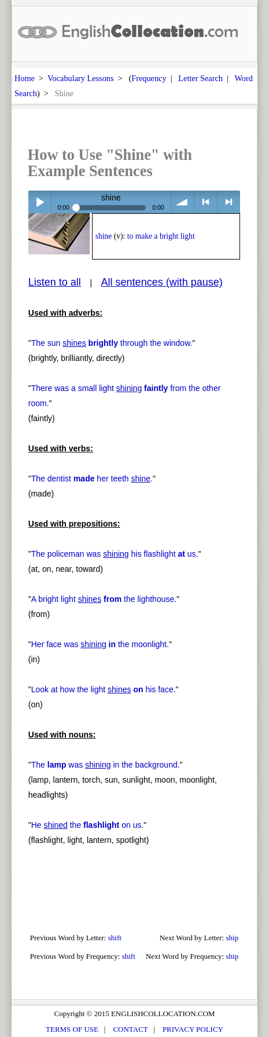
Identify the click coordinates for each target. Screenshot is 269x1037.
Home (24, 78)
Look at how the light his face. (103, 689)
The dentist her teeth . (92, 478)
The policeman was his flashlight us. (114, 553)
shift (114, 937)
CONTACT (130, 1029)
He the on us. (87, 825)
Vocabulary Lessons (80, 78)
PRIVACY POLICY (193, 1029)
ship (232, 937)
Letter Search (200, 78)
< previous (205, 202)
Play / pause (39, 202)
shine (103, 236)
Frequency (148, 78)
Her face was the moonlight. (100, 644)
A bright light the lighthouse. (103, 599)
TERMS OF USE (72, 1029)
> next (229, 202)
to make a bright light (161, 236)
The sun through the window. (112, 343)
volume (182, 202)
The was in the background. (105, 764)
